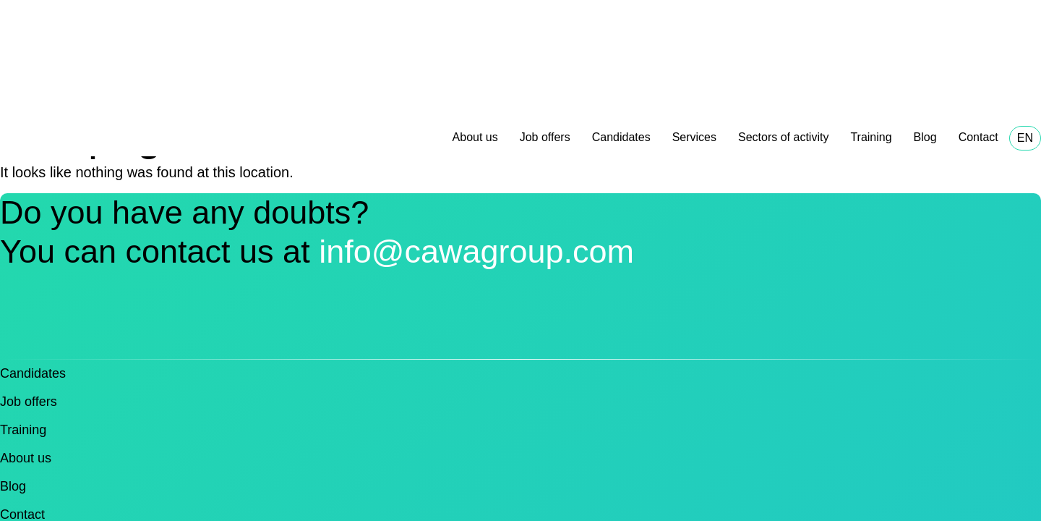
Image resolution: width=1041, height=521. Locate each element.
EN (1025, 138)
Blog (925, 137)
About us (475, 137)
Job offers (545, 137)
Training (870, 137)
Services (694, 137)
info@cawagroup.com (476, 251)
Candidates (621, 137)
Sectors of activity (783, 137)
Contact (978, 137)
